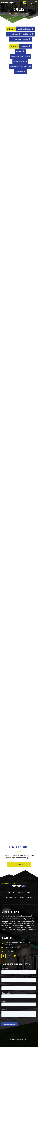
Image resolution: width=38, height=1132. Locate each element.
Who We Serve (19, 13)
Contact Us (19, 937)
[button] (24, 2)
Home (10, 13)
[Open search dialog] (31, 3)
